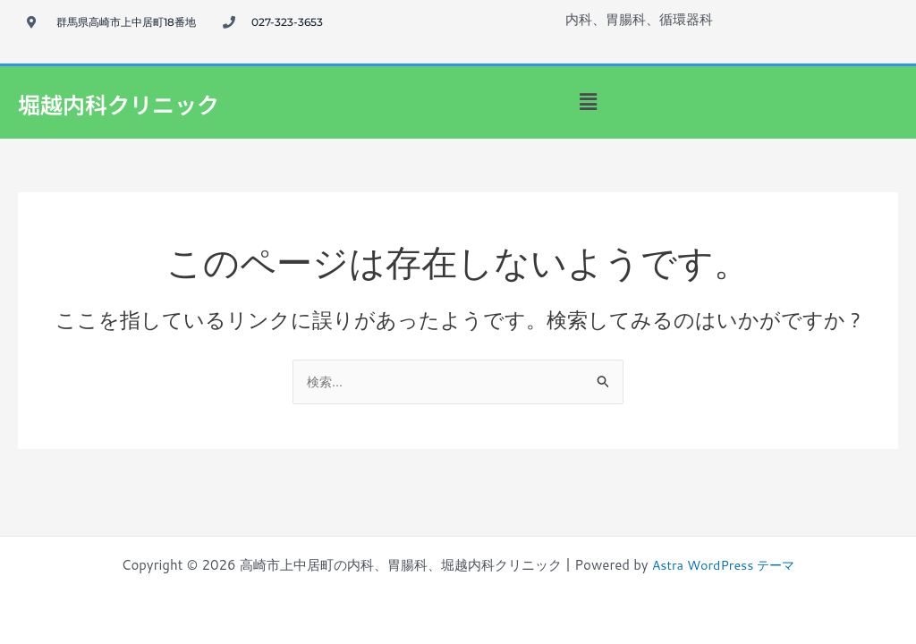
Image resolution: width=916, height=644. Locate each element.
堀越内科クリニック (134, 102)
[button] (587, 102)
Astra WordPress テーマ (723, 564)
